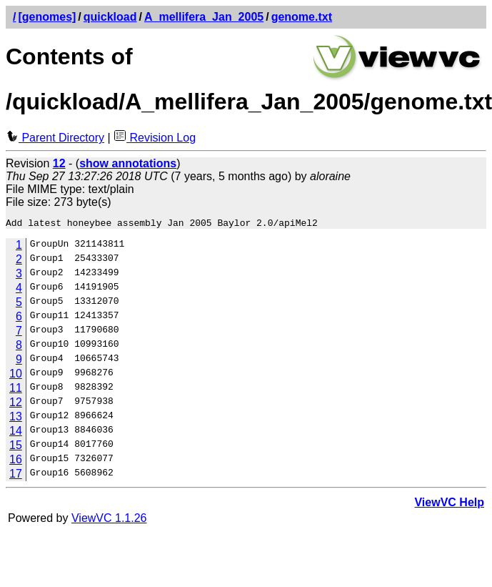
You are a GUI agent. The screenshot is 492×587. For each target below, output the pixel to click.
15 (15, 447)
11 (15, 390)
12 (15, 404)
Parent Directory (55, 138)
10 (15, 376)
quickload (110, 17)
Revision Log (155, 138)
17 (15, 476)
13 (15, 419)
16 (15, 461)
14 (15, 433)
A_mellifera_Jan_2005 (203, 17)
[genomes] (47, 17)
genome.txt (301, 17)
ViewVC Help (449, 504)
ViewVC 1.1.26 (109, 520)
